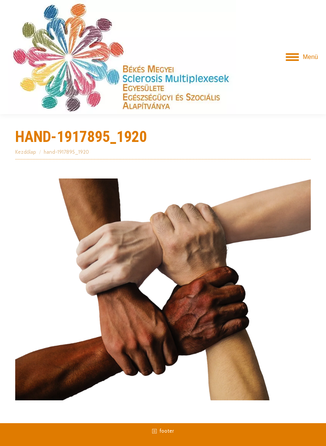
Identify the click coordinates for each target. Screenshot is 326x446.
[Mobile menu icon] (301, 57)
